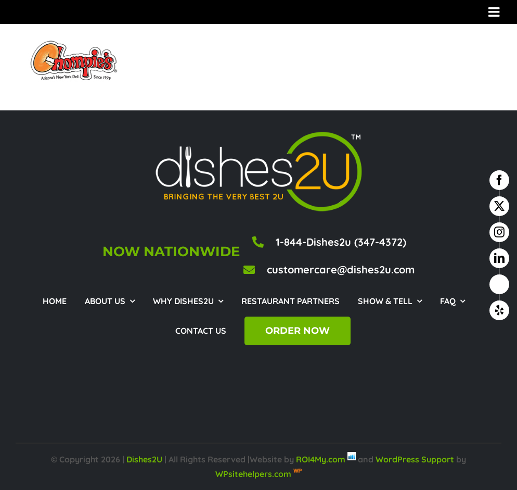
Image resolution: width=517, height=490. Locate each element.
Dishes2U (144, 459)
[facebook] (499, 180)
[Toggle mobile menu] (494, 11)
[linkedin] (499, 258)
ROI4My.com (320, 459)
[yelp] (499, 310)
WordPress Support (415, 459)
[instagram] (499, 232)
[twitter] (499, 206)
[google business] (499, 284)
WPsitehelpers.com (254, 474)
